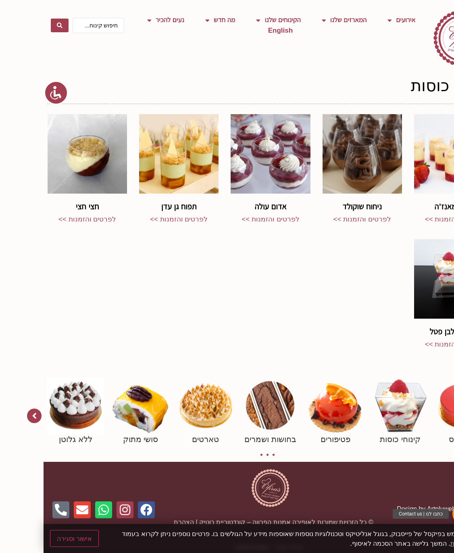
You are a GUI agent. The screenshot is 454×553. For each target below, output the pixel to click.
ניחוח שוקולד (318, 206)
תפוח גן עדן (135, 206)
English (237, 30)
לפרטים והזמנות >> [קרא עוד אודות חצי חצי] (44, 219)
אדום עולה (227, 206)
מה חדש (177, 20)
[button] (420, 514)
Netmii (441, 508)
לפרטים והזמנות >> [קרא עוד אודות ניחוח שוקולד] (319, 219)
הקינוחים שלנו (234, 20)
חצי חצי (44, 206)
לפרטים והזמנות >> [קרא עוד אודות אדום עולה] (227, 219)
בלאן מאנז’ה (410, 206)
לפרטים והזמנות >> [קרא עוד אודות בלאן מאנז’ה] (410, 219)
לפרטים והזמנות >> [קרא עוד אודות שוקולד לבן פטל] (410, 344)
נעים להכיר (122, 20)
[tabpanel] (421, 411)
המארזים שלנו (300, 20)
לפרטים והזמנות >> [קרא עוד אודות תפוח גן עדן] (135, 219)
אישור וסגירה (30, 538)
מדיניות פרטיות (427, 543)
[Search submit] (16, 25)
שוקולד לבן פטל (410, 331)
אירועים (358, 20)
